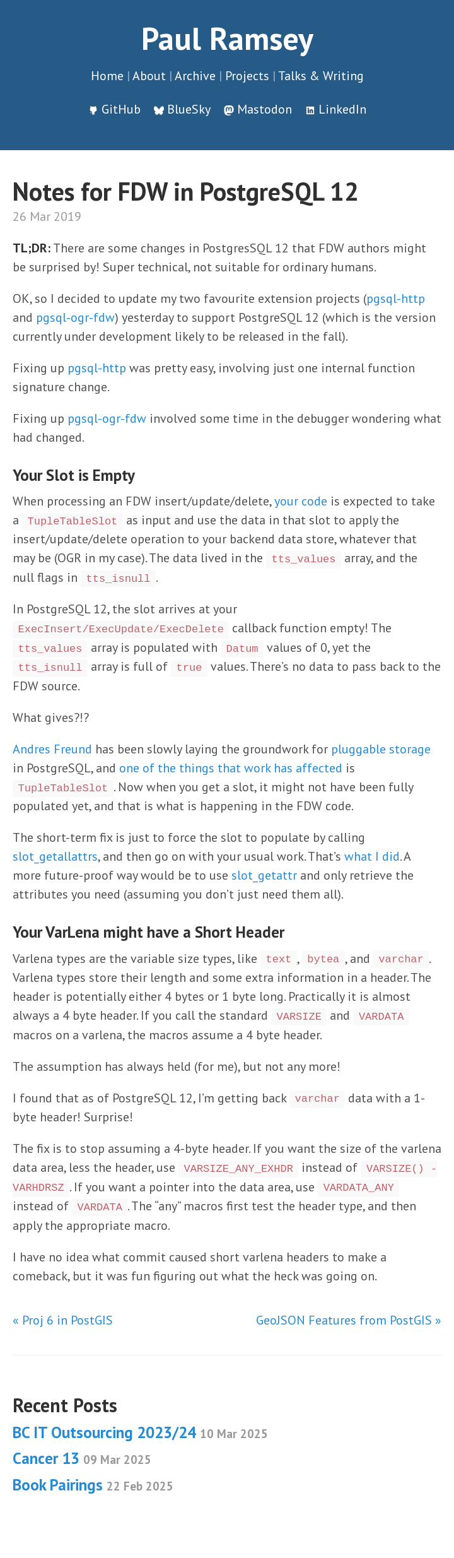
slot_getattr (264, 875)
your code (300, 501)
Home (107, 76)
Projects (247, 76)
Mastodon (264, 109)
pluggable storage (381, 749)
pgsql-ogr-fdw (75, 317)
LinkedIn (342, 109)
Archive (195, 76)
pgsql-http (395, 298)
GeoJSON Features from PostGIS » (348, 1320)
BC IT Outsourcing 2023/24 (140, 1432)
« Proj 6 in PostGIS (63, 1320)
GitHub (121, 109)
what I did (372, 856)
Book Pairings (93, 1485)
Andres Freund (52, 749)
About (149, 76)
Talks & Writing (321, 76)
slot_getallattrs (55, 856)
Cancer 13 (82, 1458)
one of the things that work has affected (230, 768)
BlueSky (189, 109)
